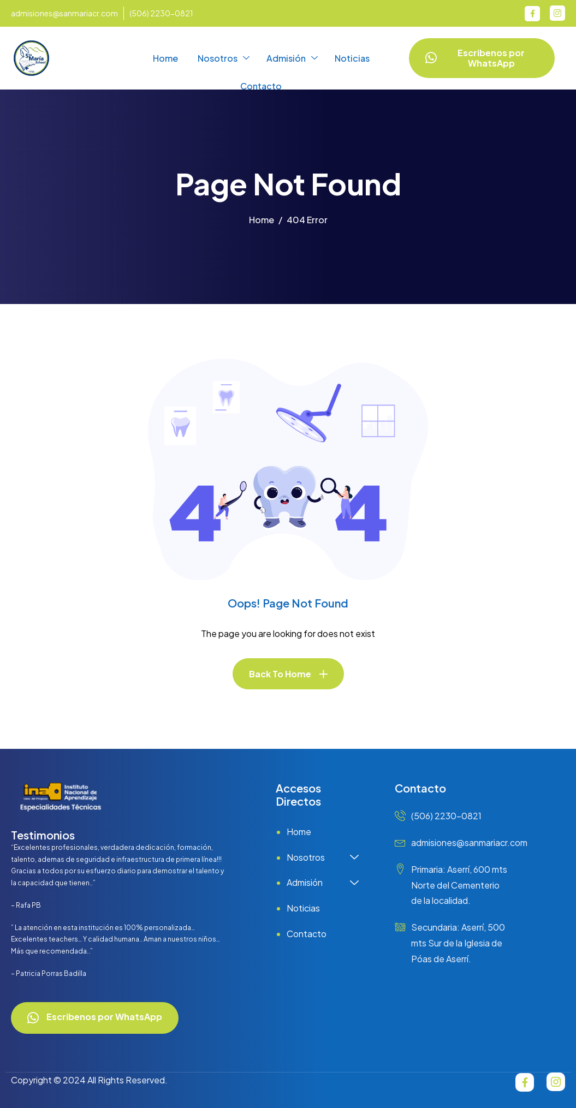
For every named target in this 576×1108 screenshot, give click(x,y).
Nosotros (224, 58)
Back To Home (280, 674)
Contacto (261, 86)
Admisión (292, 58)
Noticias (352, 58)
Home (165, 58)
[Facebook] (532, 13)
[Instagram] (557, 13)
